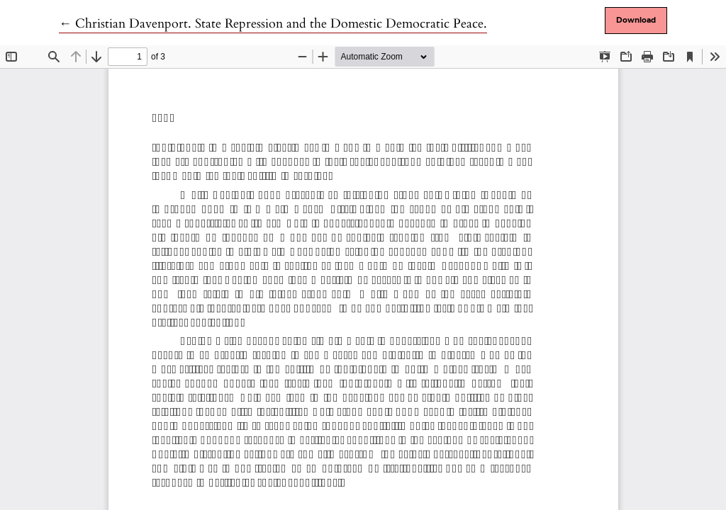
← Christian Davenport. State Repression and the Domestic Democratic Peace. (273, 24)
